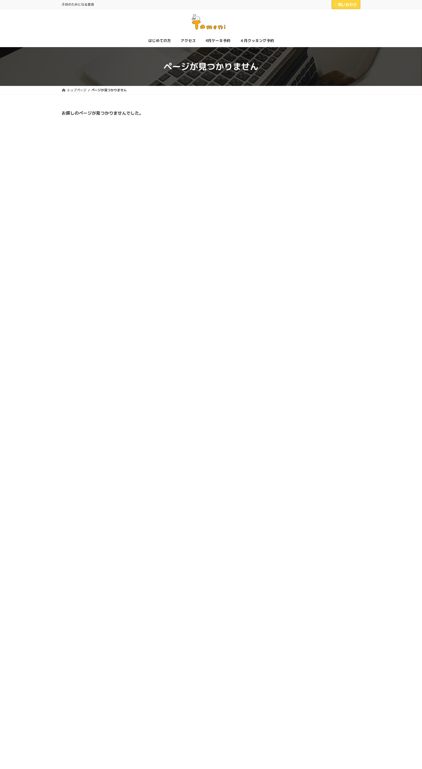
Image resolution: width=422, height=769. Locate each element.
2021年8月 (291, 560)
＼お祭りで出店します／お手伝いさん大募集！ (335, 188)
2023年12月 (292, 516)
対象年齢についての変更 (331, 295)
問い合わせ (346, 4)
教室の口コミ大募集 (328, 213)
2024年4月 (291, 505)
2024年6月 (291, 494)
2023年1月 (291, 538)
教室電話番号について (330, 378)
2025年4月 (291, 461)
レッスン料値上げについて (333, 240)
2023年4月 (291, 527)
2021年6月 (291, 571)
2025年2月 (291, 472)
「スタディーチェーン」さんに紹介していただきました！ (335, 160)
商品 (285, 421)
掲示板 (287, 432)
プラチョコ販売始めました (333, 267)
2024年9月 (291, 483)
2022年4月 (291, 549)
